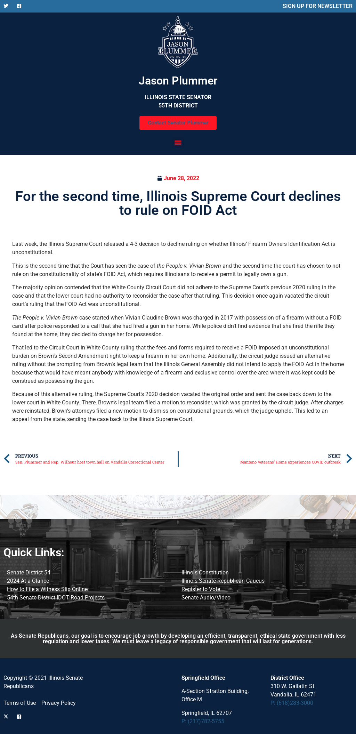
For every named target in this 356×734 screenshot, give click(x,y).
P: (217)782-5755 (202, 721)
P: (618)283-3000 (291, 703)
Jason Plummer (178, 80)
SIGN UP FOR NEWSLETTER (318, 6)
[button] (178, 142)
